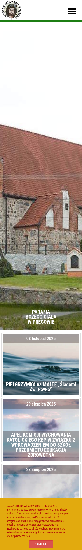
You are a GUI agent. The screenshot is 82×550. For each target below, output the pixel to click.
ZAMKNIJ (41, 544)
